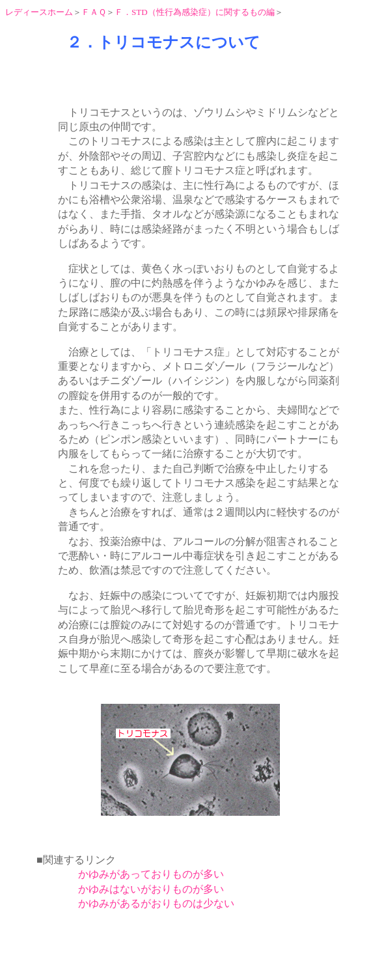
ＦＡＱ (93, 12)
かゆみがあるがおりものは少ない (156, 903)
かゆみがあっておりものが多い (151, 874)
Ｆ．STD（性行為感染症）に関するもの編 (195, 12)
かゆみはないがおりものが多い (151, 889)
